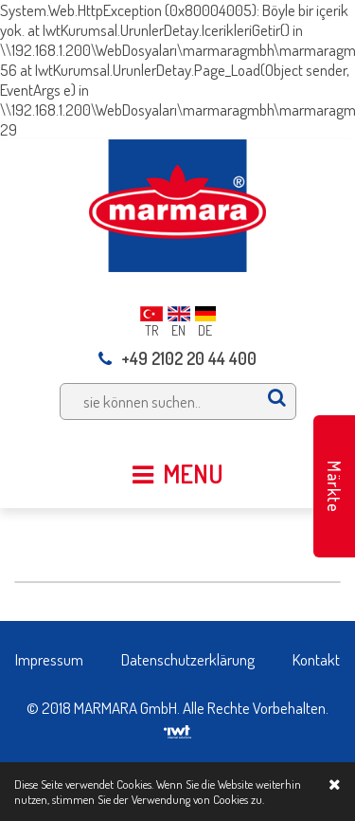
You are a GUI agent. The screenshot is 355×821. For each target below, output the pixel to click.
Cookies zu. (238, 799)
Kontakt (316, 659)
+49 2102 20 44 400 (177, 358)
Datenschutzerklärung (188, 659)
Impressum (49, 659)
